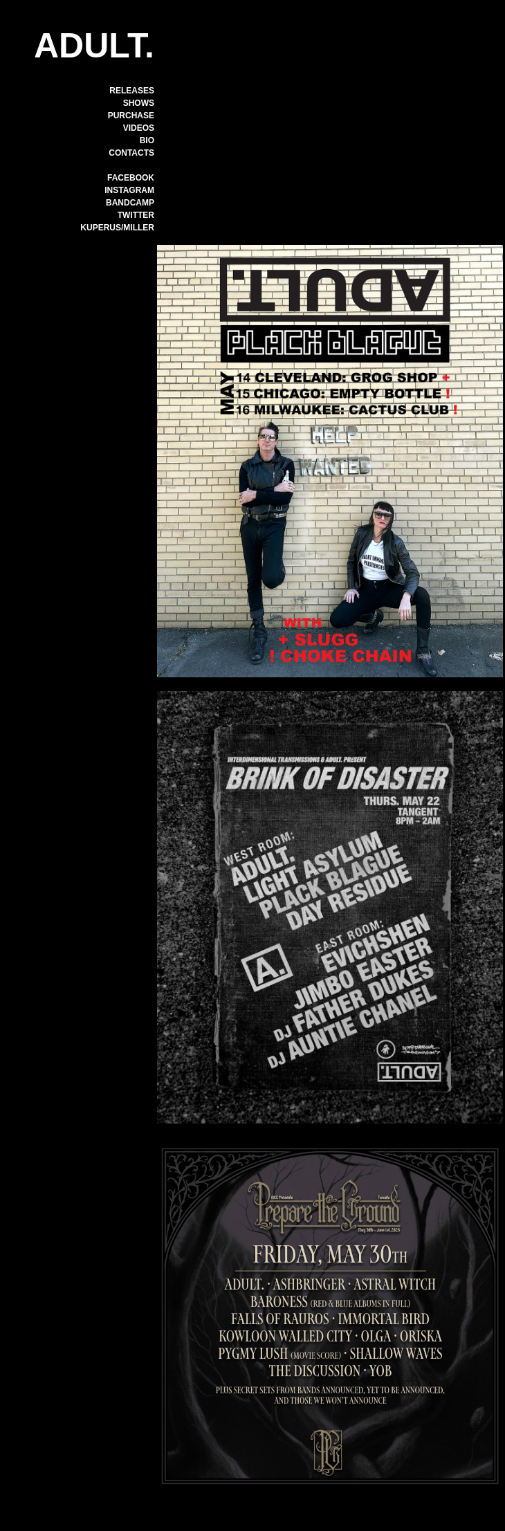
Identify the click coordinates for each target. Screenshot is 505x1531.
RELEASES (131, 90)
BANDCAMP (130, 203)
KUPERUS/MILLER (117, 227)
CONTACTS (131, 153)
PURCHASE (131, 115)
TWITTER (136, 215)
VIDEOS (138, 128)
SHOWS (138, 103)
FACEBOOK (130, 178)
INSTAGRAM (129, 190)
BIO (147, 140)
